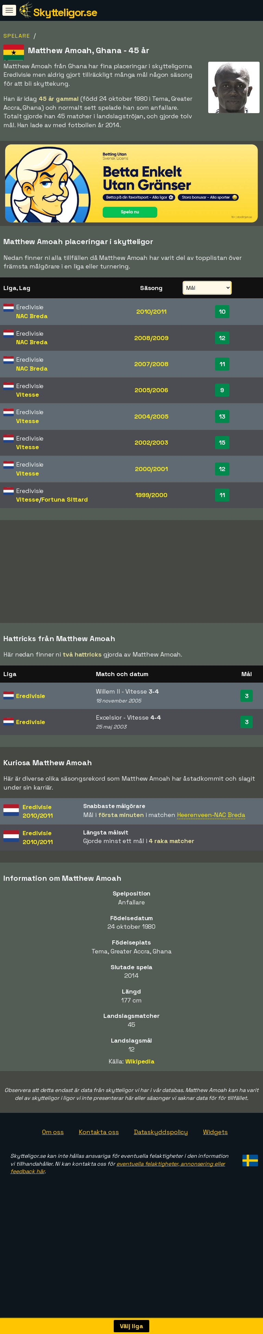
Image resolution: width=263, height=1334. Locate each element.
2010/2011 (151, 311)
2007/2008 (151, 364)
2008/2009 (151, 338)
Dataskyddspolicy (161, 1205)
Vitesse (27, 394)
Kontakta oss (99, 1205)
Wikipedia (139, 1135)
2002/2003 (151, 442)
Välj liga (131, 1326)
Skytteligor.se (65, 12)
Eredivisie (30, 769)
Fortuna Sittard (64, 499)
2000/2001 (151, 469)
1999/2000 (151, 495)
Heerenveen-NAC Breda (211, 888)
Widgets (215, 1205)
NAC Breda (31, 316)
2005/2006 (151, 390)
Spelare (16, 35)
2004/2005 (151, 416)
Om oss (53, 1205)
